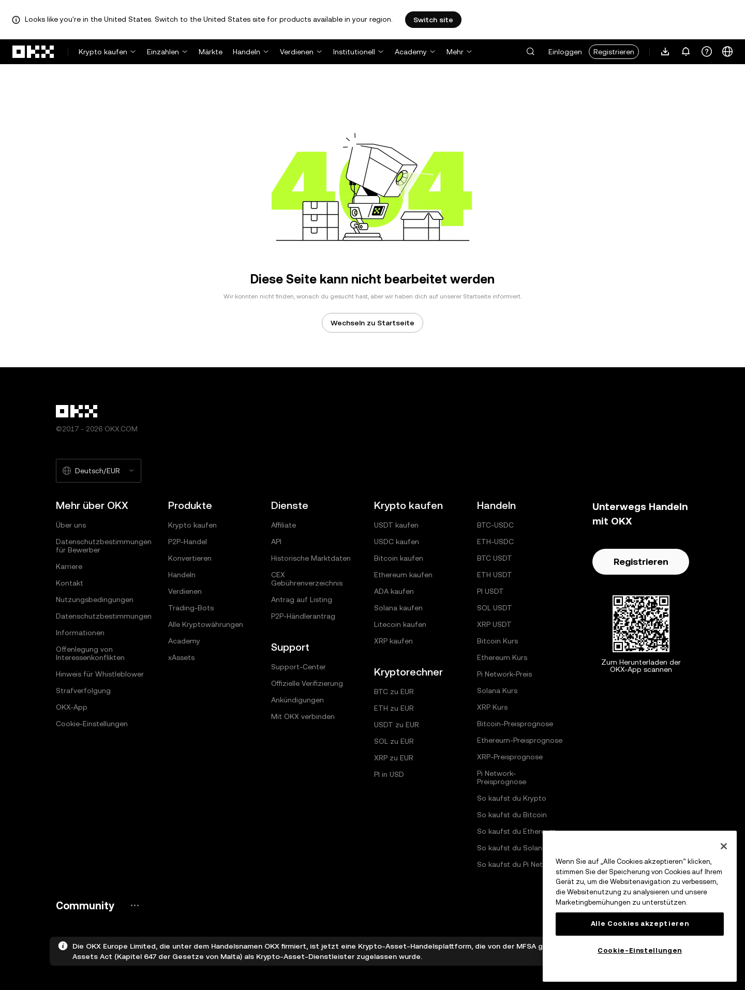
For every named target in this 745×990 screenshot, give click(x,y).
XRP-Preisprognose (510, 757)
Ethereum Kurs (502, 657)
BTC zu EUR (394, 691)
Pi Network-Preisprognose (501, 777)
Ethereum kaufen (403, 575)
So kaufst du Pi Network (518, 864)
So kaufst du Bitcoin (512, 815)
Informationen (80, 632)
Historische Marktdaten (311, 558)
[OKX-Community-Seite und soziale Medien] (134, 905)
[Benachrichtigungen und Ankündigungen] (686, 51)
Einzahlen (163, 52)
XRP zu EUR (393, 758)
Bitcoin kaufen (398, 558)
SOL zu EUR (394, 741)
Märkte (210, 52)
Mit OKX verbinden (303, 716)
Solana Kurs (497, 690)
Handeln (246, 52)
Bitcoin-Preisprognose (515, 723)
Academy (411, 52)
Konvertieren (190, 558)
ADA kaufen (394, 591)
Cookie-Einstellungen (92, 723)
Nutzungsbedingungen (94, 599)
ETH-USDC (495, 541)
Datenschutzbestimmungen (104, 616)
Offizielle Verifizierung (307, 683)
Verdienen (297, 52)
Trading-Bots (191, 608)
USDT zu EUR (396, 725)
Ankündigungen (297, 700)
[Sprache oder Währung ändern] (727, 51)
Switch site (433, 20)
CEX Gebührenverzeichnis (306, 579)
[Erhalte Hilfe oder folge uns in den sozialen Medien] (707, 51)
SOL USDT (494, 608)
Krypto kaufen (103, 52)
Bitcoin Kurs (497, 641)
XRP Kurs (492, 707)
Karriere (69, 566)
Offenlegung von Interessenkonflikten (90, 653)
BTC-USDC (495, 525)
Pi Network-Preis (504, 674)
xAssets (181, 657)
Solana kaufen (398, 608)
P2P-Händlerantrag (303, 616)
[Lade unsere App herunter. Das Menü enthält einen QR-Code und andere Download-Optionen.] (665, 51)
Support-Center (298, 667)
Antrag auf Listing (301, 599)
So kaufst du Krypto (511, 798)
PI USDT (490, 591)
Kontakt (69, 583)
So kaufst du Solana (511, 848)
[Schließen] (723, 846)
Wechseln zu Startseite (372, 323)
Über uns (71, 525)
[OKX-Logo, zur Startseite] (33, 51)
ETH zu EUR (394, 708)
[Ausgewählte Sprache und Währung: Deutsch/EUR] (98, 471)
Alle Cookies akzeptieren (640, 923)
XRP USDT (494, 624)
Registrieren (613, 52)
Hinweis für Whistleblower (100, 674)
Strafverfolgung (83, 690)
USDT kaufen (396, 525)
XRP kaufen (393, 641)
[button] (530, 52)
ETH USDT (494, 575)
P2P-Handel (187, 541)
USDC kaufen (396, 541)
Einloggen (565, 52)
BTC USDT (494, 558)
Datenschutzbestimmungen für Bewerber (104, 545)
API (276, 541)
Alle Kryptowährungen (205, 624)
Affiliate (283, 525)
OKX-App (71, 707)
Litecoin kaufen (400, 624)
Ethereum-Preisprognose (519, 740)
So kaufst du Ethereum (516, 831)
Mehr (455, 52)
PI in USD (389, 774)
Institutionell (354, 52)
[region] (640, 906)
